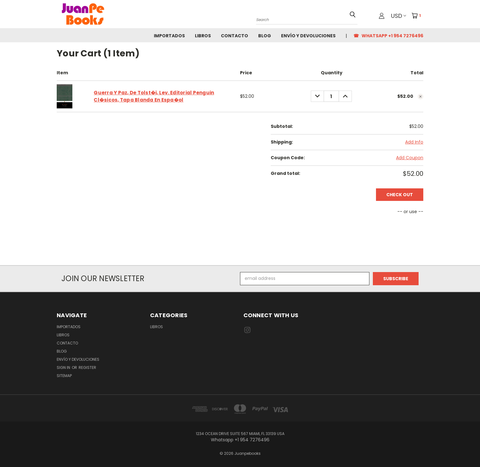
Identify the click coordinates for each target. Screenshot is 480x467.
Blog (264, 36)
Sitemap (64, 375)
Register (87, 367)
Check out (399, 195)
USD (398, 16)
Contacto (234, 36)
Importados (169, 36)
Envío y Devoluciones (308, 36)
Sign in (64, 367)
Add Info (414, 142)
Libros (203, 36)
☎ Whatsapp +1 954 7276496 (388, 36)
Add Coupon (409, 158)
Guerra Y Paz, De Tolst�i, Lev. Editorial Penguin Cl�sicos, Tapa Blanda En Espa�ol (154, 96)
